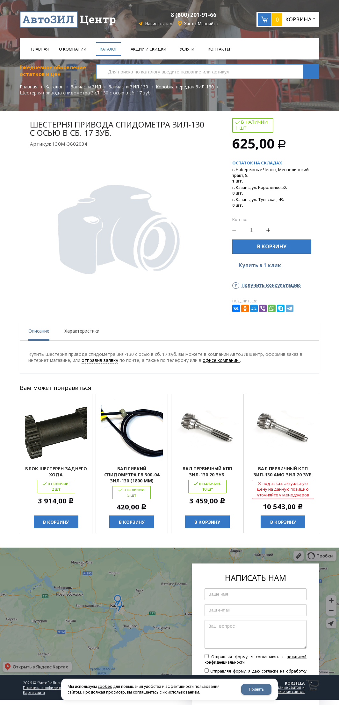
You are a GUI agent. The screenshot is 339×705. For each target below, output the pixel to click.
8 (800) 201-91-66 (193, 14)
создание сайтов (285, 687)
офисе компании (221, 360)
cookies (105, 686)
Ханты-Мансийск (201, 23)
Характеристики (81, 331)
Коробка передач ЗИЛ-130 (185, 87)
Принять (256, 689)
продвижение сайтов (285, 692)
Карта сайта (34, 692)
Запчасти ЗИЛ (86, 87)
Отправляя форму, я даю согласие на (256, 673)
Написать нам (159, 23)
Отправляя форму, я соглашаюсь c (256, 659)
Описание (38, 331)
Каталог (54, 87)
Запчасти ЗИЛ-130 (128, 87)
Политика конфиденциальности (52, 688)
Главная (29, 87)
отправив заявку (100, 360)
